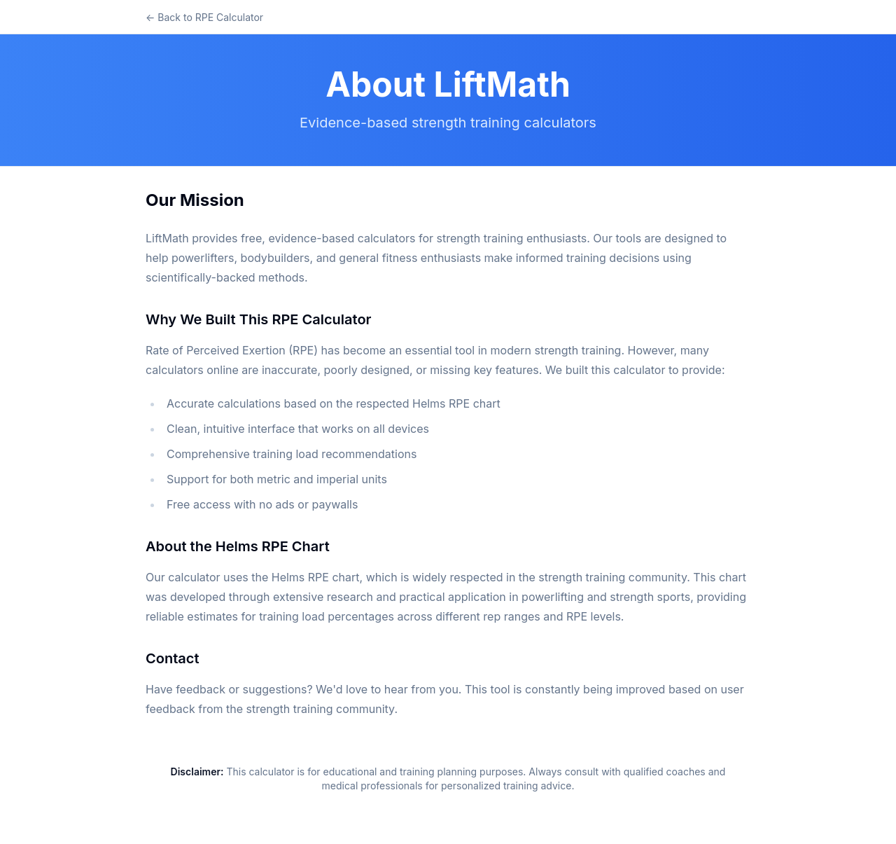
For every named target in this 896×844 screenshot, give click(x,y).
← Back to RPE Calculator (204, 17)
